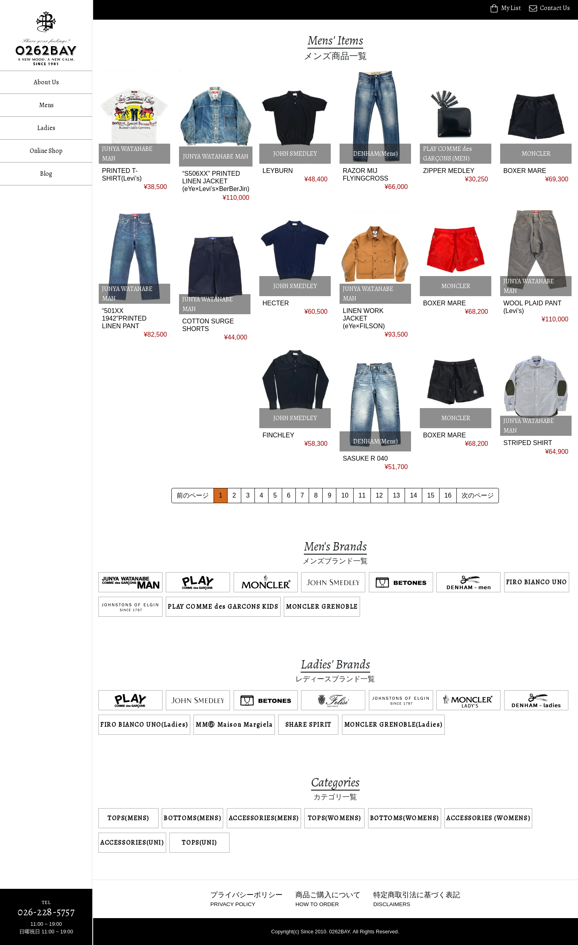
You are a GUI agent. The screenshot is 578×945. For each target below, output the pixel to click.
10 (344, 495)
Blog (46, 173)
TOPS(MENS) (128, 818)
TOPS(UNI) (199, 842)
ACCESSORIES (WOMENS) (488, 818)
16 (448, 495)
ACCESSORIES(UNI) (132, 842)
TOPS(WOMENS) (334, 818)
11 (362, 495)
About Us (46, 82)
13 (396, 495)
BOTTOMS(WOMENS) (404, 818)
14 (413, 495)
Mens (46, 105)
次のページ (478, 495)
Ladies (46, 128)
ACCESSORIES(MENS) (264, 818)
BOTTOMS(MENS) (192, 818)
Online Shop (46, 150)
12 (379, 495)
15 (430, 495)
